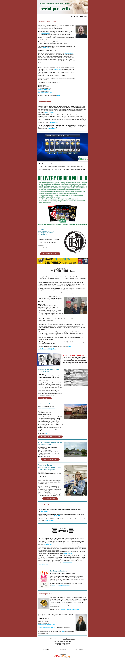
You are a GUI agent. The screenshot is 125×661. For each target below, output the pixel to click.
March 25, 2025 (69, 53)
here (63, 631)
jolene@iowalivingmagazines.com (46, 408)
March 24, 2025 (45, 47)
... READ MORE (57, 515)
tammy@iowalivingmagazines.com (61, 585)
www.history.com (43, 564)
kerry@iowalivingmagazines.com (46, 624)
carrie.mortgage (48, 170)
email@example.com (69, 639)
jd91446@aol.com (47, 349)
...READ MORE (53, 122)
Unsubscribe (62, 649)
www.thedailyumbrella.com (45, 92)
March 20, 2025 (45, 33)
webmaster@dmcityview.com (47, 627)
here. (58, 95)
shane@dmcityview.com (44, 89)
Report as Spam (79, 649)
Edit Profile (46, 649)
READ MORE (44, 511)
